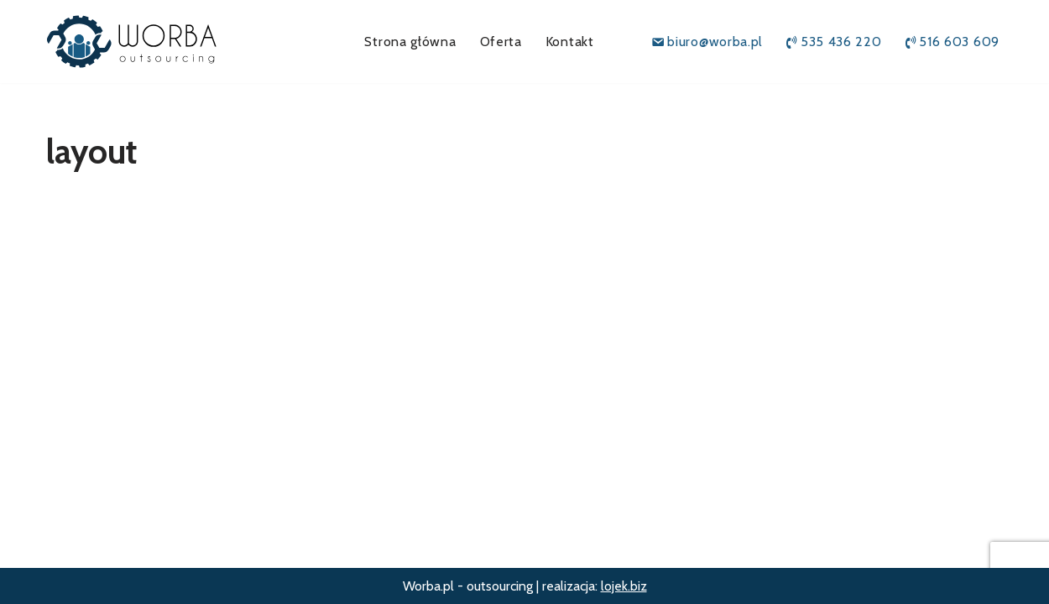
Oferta (501, 41)
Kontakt (569, 41)
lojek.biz (624, 586)
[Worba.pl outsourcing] (151, 41)
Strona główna (410, 41)
